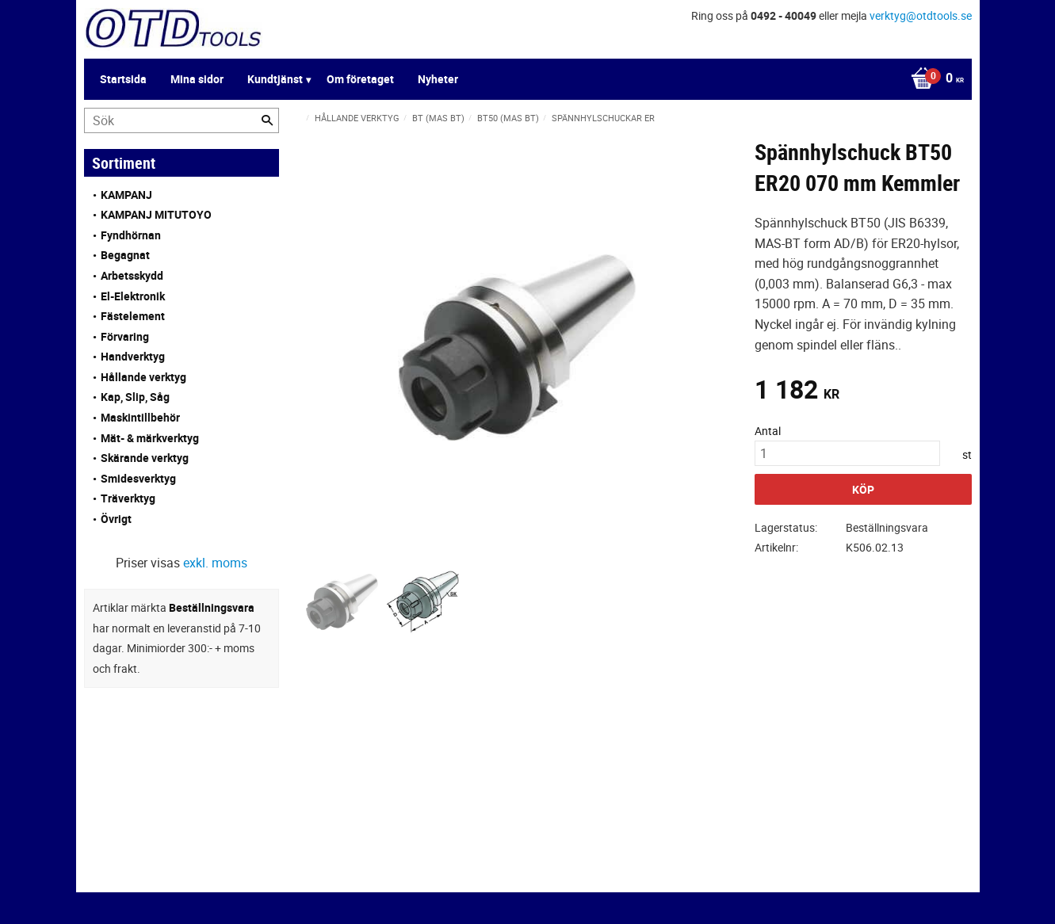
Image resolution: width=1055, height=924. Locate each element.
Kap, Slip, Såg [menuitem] (135, 396)
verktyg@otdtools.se (921, 15)
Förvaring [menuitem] (125, 336)
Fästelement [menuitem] (133, 315)
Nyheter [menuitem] (438, 78)
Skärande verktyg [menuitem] (145, 457)
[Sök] (267, 120)
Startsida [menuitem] (123, 78)
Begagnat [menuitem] (125, 254)
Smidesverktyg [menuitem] (138, 478)
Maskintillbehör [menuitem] (140, 417)
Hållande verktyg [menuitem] (143, 376)
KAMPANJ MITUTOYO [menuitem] (156, 214)
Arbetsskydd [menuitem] (132, 275)
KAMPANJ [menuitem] (126, 194)
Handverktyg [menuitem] (133, 356)
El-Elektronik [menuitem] (133, 296)
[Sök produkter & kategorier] (181, 120)
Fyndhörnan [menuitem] (131, 234)
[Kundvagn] (933, 79)
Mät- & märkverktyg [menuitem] (150, 437)
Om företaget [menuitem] (360, 78)
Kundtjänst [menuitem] (275, 78)
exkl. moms (215, 562)
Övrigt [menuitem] (116, 518)
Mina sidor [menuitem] (197, 78)
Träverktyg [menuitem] (128, 498)
